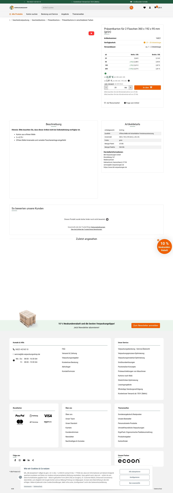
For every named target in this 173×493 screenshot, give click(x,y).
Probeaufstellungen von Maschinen (132, 371)
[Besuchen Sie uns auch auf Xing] (33, 460)
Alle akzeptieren (134, 472)
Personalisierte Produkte (127, 423)
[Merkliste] (144, 8)
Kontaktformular (68, 371)
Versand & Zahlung (69, 353)
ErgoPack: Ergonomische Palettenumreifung (135, 432)
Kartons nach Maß (125, 376)
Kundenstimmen (72, 432)
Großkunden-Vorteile (139, 2)
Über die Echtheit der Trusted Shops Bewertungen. (86, 229)
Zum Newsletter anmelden (145, 325)
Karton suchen (32, 14)
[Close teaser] (158, 240)
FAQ (63, 349)
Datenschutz (38, 486)
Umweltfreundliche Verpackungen (131, 428)
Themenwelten (78, 14)
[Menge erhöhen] (130, 87)
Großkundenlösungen (126, 362)
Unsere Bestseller (124, 419)
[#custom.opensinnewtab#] (129, 461)
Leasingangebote (125, 385)
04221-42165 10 (22, 349)
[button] (149, 8)
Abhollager (66, 367)
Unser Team (70, 419)
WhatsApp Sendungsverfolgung (130, 389)
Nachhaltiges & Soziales (75, 441)
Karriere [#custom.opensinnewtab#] (68, 428)
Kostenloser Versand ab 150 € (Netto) (132, 393)
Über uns (69, 414)
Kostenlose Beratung (70, 362)
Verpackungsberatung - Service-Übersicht (134, 349)
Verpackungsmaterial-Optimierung (131, 358)
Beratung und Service (49, 14)
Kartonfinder (123, 441)
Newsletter (70, 437)
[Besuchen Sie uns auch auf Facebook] (15, 460)
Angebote (65, 14)
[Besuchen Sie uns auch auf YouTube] (24, 460)
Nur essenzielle (134, 483)
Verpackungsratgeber (70, 358)
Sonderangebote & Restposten (130, 414)
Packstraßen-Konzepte (127, 367)
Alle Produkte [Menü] (16, 14)
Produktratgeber (124, 437)
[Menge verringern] (106, 87)
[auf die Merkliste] (112, 103)
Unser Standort (71, 423)
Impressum (28, 486)
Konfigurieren (134, 477)
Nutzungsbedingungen (98, 227)
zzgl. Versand (109, 84)
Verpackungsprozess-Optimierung (131, 353)
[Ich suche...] (86, 7)
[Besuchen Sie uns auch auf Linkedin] (28, 460)
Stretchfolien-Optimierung (128, 380)
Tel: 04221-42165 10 (34, 2)
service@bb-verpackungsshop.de (27, 354)
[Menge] (115, 87)
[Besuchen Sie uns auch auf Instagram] (19, 460)
